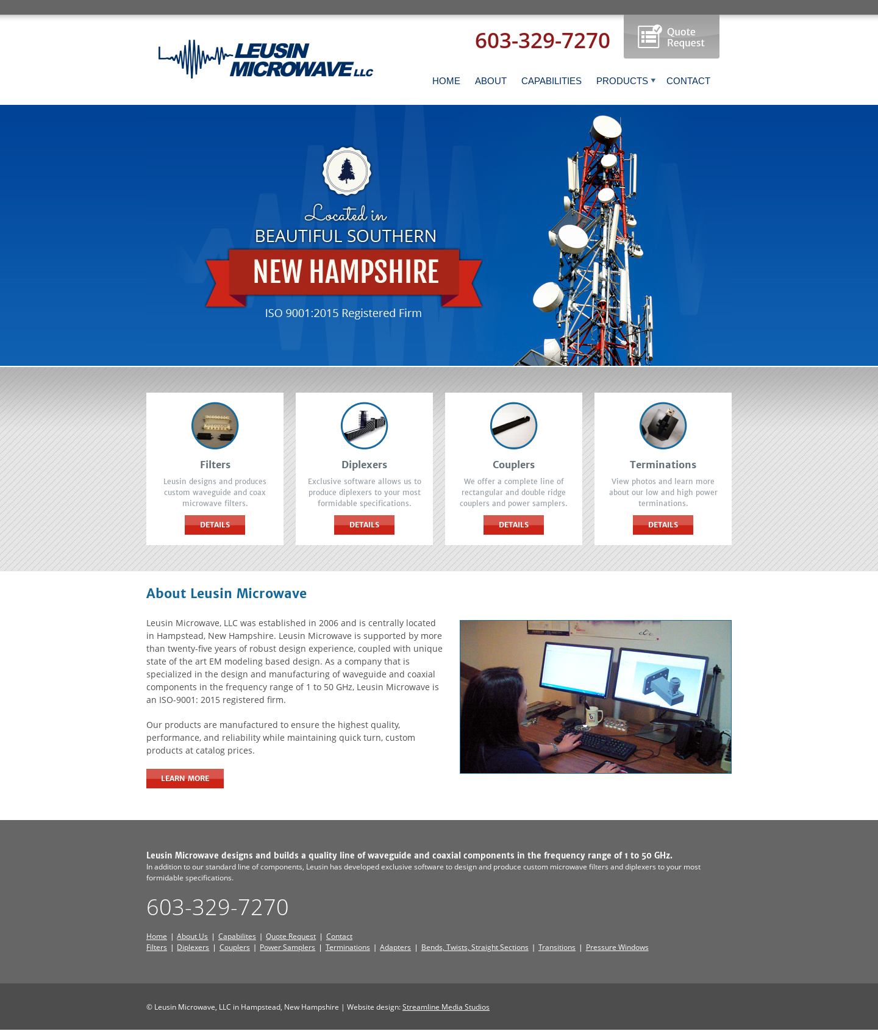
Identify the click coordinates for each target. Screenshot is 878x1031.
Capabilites (237, 936)
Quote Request (291, 936)
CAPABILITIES (551, 81)
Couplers (235, 947)
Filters (156, 947)
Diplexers (193, 947)
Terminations (348, 947)
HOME (446, 81)
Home (156, 936)
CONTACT (688, 81)
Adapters (395, 947)
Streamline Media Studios (446, 1007)
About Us (192, 936)
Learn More (185, 778)
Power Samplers (287, 947)
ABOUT (491, 81)
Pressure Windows (617, 947)
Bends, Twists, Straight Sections (475, 947)
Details (215, 524)
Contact (339, 936)
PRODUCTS (626, 81)
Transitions (557, 947)
